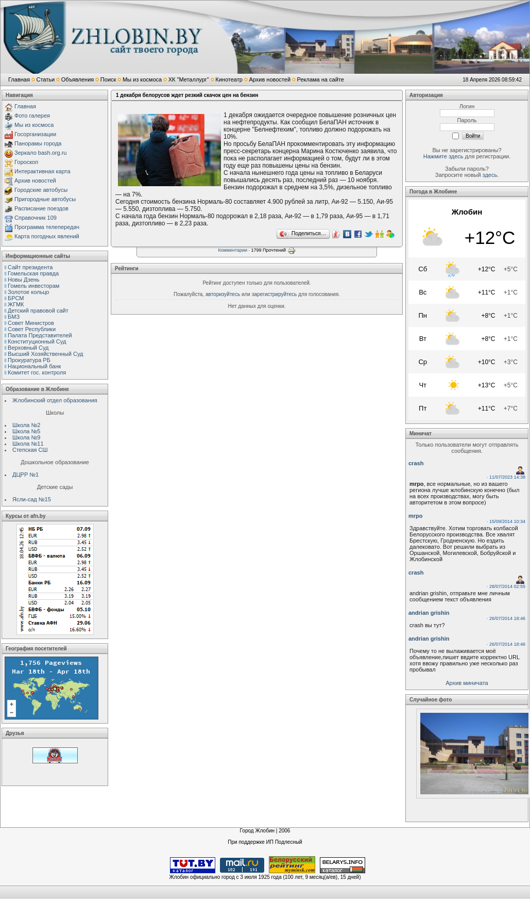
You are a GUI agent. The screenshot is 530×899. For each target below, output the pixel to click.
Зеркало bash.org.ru (40, 153)
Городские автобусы (40, 190)
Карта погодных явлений (46, 236)
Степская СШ (30, 450)
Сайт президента (30, 267)
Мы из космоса (142, 79)
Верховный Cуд (28, 348)
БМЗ (14, 317)
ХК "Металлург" (188, 79)
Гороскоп (26, 162)
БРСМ (16, 298)
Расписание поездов (41, 208)
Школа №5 (26, 431)
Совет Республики (32, 329)
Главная (19, 79)
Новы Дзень (24, 279)
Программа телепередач (46, 227)
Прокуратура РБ (29, 360)
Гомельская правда (33, 273)
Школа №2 (26, 425)
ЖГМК (16, 304)
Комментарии (232, 250)
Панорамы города (37, 143)
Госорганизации (35, 134)
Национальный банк (34, 366)
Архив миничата (467, 683)
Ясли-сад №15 (31, 499)
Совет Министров (31, 323)
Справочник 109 (35, 218)
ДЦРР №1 (25, 474)
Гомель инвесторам (33, 286)
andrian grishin (428, 613)
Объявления (77, 79)
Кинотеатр (229, 79)
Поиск (108, 79)
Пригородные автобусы (45, 199)
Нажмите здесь (443, 156)
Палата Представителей (40, 335)
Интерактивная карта (42, 171)
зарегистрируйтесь (274, 294)
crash (415, 463)
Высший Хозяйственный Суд (45, 354)
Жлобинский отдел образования (54, 400)
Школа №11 (28, 443)
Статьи (45, 79)
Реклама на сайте (320, 79)
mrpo (415, 516)
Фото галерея (32, 115)
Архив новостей (269, 79)
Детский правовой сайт (38, 310)
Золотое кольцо (28, 292)
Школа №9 (26, 437)
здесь (490, 175)
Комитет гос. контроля (37, 372)
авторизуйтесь (223, 294)
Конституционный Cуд (37, 341)
